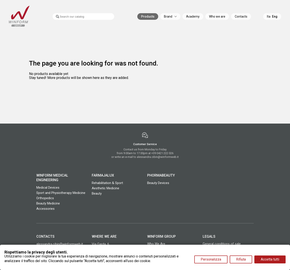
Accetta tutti (270, 259)
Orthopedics (45, 198)
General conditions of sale (222, 244)
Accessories (45, 209)
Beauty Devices (158, 183)
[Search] (78, 16)
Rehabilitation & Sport (107, 183)
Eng (274, 16)
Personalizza (211, 259)
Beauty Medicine (48, 203)
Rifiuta (241, 259)
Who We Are (156, 244)
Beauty (97, 193)
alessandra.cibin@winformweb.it (158, 157)
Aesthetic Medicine (105, 188)
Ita (268, 16)
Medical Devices (47, 188)
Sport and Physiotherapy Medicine (60, 193)
